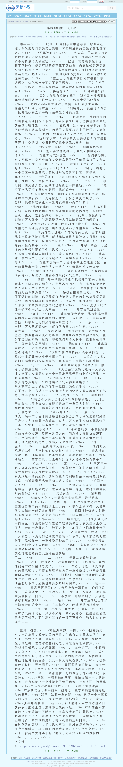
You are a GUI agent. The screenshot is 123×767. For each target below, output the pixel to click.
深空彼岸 (39, 37)
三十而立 (89, 37)
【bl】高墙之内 (98, 37)
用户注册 (112, 1)
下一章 (66, 32)
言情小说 (77, 16)
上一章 (47, 32)
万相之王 (46, 37)
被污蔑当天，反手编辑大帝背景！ (53, 758)
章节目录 (57, 751)
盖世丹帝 (25, 21)
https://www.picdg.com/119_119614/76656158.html (62, 746)
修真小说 (27, 16)
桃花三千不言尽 (54, 37)
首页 (9, 16)
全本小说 (97, 16)
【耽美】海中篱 (81, 37)
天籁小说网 (20, 8)
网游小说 (57, 16)
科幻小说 (67, 16)
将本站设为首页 (13, 1)
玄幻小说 (17, 16)
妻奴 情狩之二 (71, 37)
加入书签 (75, 32)
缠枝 (20, 758)
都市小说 (37, 16)
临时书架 (107, 16)
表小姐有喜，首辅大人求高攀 (32, 758)
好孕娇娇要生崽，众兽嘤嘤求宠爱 (88, 758)
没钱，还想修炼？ (70, 758)
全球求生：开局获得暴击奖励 (27, 37)
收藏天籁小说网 (27, 1)
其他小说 (87, 16)
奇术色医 (63, 37)
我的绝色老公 (108, 37)
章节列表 (57, 32)
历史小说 (47, 16)
